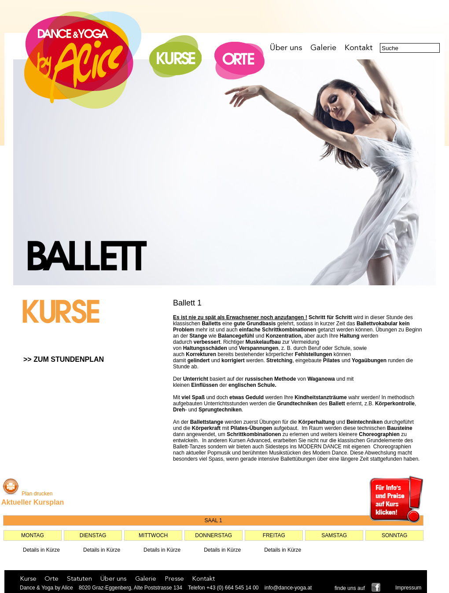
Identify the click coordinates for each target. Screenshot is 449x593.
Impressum (408, 588)
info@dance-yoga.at (288, 588)
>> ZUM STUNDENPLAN (63, 359)
